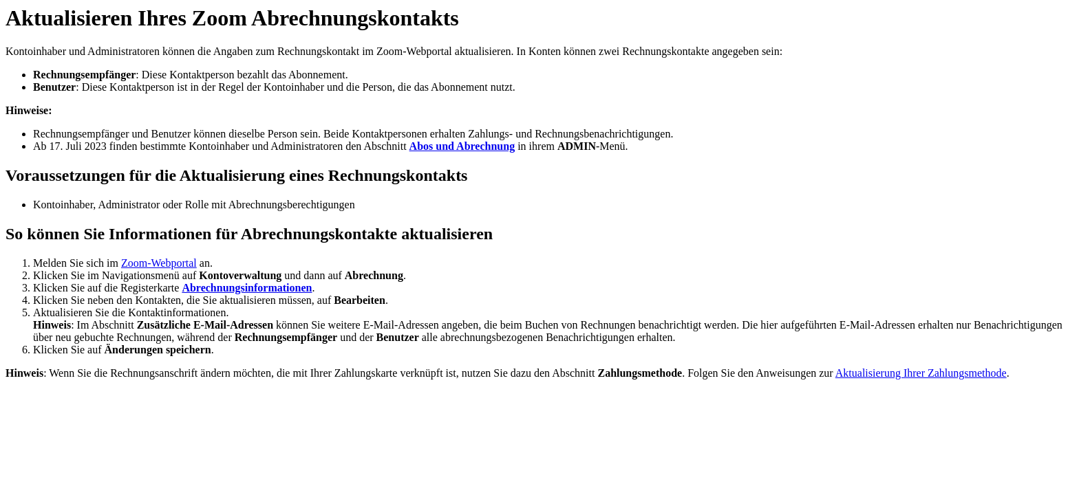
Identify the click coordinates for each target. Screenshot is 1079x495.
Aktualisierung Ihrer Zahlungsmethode (921, 373)
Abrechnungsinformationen (247, 288)
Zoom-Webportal (159, 263)
